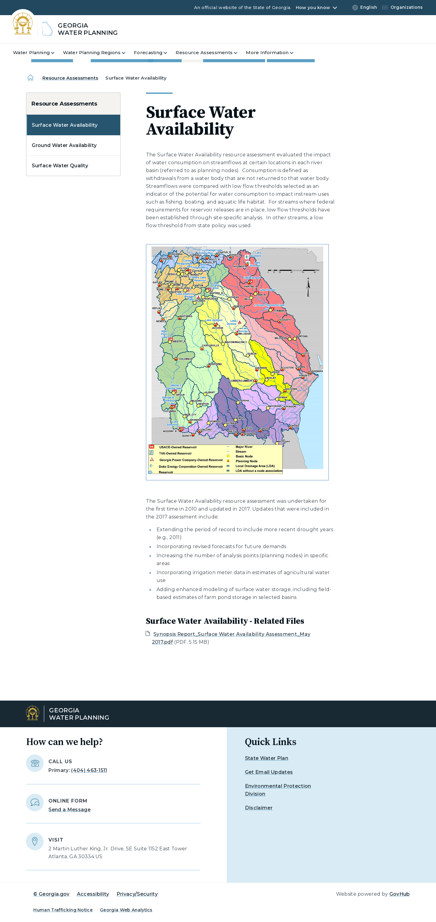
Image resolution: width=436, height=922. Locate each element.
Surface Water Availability (64, 125)
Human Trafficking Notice (63, 910)
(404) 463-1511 (89, 770)
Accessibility (93, 894)
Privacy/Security (137, 894)
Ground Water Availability (64, 145)
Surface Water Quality (60, 165)
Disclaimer (258, 808)
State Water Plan (266, 758)
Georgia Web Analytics (126, 910)
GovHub (399, 894)
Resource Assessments (70, 78)
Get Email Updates (269, 772)
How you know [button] (313, 7)
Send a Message (69, 809)
